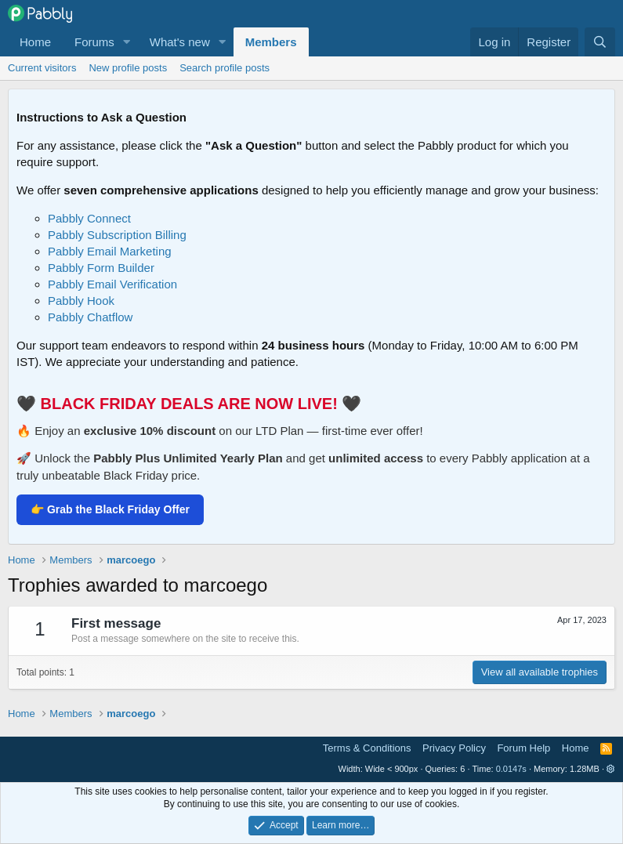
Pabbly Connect (89, 218)
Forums (94, 42)
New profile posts (128, 68)
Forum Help (523, 748)
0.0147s (511, 768)
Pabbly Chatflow (90, 317)
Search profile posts (224, 68)
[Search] (600, 41)
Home (35, 42)
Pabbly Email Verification (112, 284)
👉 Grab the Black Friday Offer (110, 509)
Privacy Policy (454, 748)
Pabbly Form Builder (101, 267)
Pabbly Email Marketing (110, 251)
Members (271, 42)
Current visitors (42, 68)
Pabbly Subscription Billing (117, 234)
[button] (127, 41)
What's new (180, 42)
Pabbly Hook (81, 300)
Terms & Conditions (367, 748)
